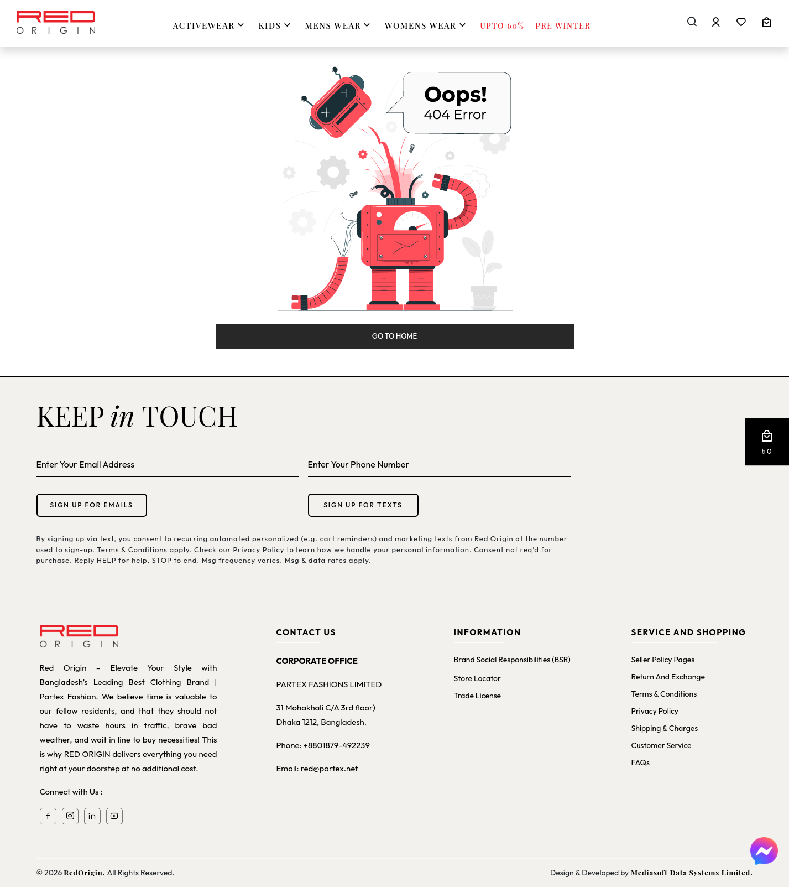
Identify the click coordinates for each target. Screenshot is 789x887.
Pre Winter (563, 25)
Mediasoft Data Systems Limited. (691, 872)
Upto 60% (502, 25)
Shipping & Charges (664, 728)
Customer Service (661, 745)
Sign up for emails (91, 505)
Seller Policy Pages (663, 660)
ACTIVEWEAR (210, 25)
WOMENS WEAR (427, 25)
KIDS (276, 25)
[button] (767, 442)
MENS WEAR (339, 25)
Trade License (477, 696)
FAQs (640, 762)
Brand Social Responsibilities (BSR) (512, 660)
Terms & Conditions (664, 694)
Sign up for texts (362, 505)
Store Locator (477, 678)
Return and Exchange (668, 677)
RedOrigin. (85, 872)
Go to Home (394, 335)
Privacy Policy (655, 711)
